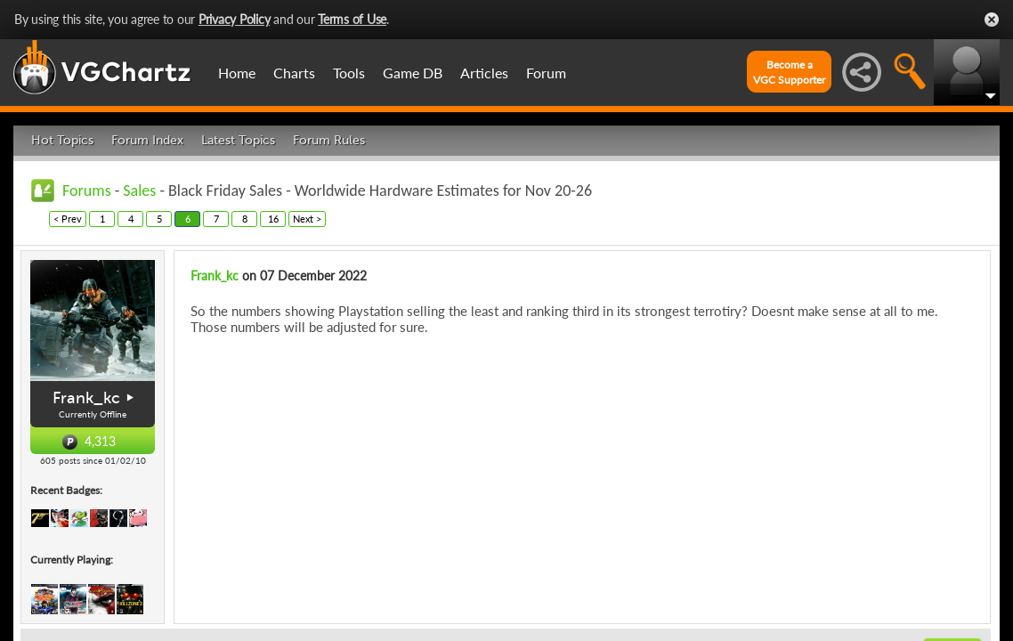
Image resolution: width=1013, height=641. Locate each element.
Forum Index (147, 140)
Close (992, 19)
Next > (307, 218)
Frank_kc (86, 398)
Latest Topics (238, 140)
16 (273, 218)
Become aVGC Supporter (789, 72)
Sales (139, 190)
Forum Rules (329, 140)
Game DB (412, 72)
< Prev (67, 218)
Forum (546, 72)
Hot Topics (62, 140)
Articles (484, 72)
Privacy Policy (235, 19)
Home (236, 72)
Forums (86, 190)
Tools (349, 72)
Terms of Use (352, 19)
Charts (294, 72)
